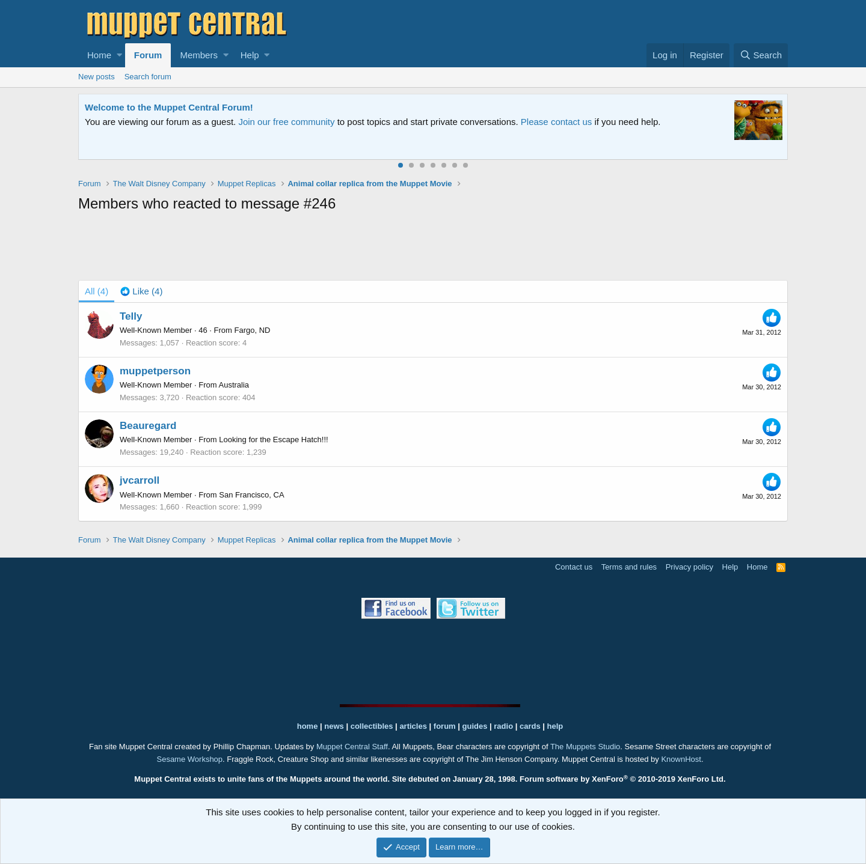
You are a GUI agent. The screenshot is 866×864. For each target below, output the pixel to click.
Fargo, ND (253, 330)
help (555, 726)
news (334, 726)
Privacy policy (689, 566)
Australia (234, 384)
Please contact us (556, 122)
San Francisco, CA (251, 494)
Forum (148, 55)
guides (475, 726)
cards (530, 726)
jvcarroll (139, 480)
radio (503, 726)
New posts (96, 76)
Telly (131, 316)
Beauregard (148, 425)
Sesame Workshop (189, 759)
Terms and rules (629, 566)
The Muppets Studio (585, 746)
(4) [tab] (96, 291)
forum (445, 726)
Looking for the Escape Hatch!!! (273, 439)
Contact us (573, 566)
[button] (119, 55)
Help (250, 55)
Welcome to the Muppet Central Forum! (169, 107)
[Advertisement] (433, 249)
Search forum (147, 76)
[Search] (761, 55)
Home (99, 55)
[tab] (141, 291)
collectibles (372, 726)
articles (414, 726)
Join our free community (286, 122)
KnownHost (681, 759)
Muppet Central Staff (352, 746)
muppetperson (155, 371)
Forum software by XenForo (623, 778)
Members (199, 55)
